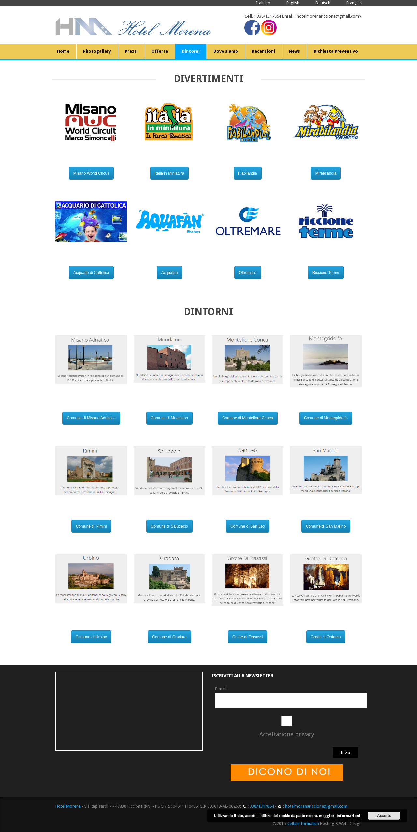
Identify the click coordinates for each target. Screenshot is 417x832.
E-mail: (221, 688)
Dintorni (191, 51)
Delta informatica (303, 823)
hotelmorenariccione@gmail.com (328, 16)
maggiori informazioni (339, 816)
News (294, 51)
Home (63, 51)
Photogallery (97, 51)
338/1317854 (269, 16)
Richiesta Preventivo (336, 51)
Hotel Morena (68, 806)
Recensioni (263, 51)
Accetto (384, 815)
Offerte (159, 51)
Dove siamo (225, 51)
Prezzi (131, 51)
